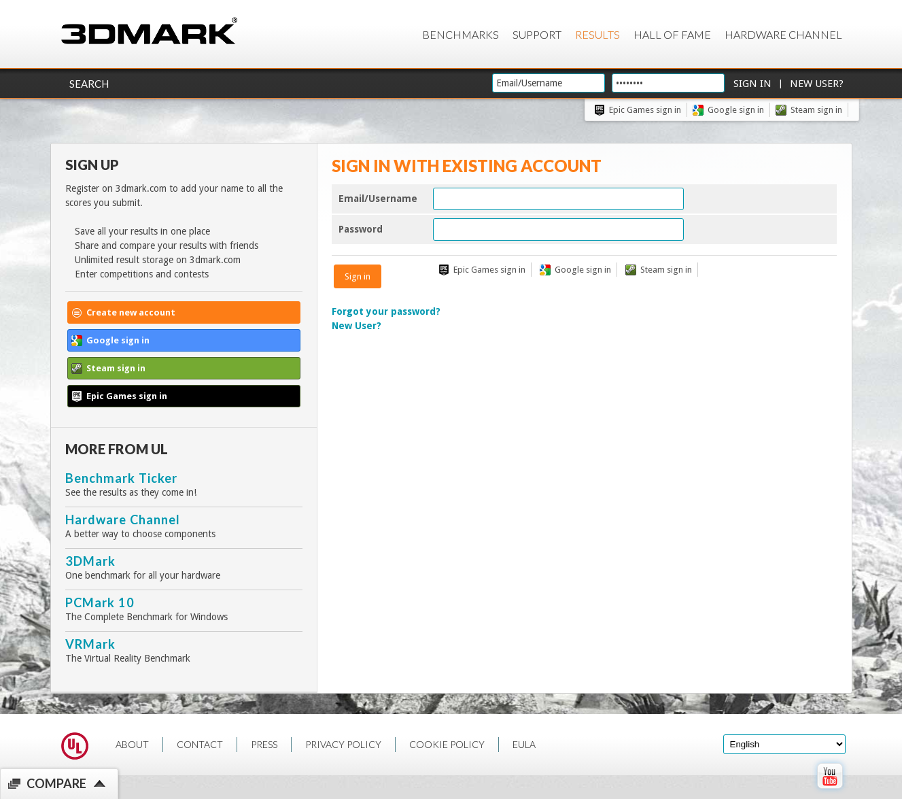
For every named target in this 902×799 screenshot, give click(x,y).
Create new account (130, 312)
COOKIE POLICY (447, 744)
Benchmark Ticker (121, 478)
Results (597, 34)
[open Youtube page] (829, 791)
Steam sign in (816, 110)
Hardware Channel (783, 34)
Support (537, 34)
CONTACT (200, 744)
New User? (356, 325)
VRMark (90, 643)
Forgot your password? (386, 311)
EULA (524, 744)
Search (89, 84)
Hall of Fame (672, 34)
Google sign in (736, 110)
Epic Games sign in (645, 110)
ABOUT (132, 744)
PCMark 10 (100, 602)
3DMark (90, 561)
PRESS (264, 744)
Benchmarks (460, 34)
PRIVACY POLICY (343, 744)
